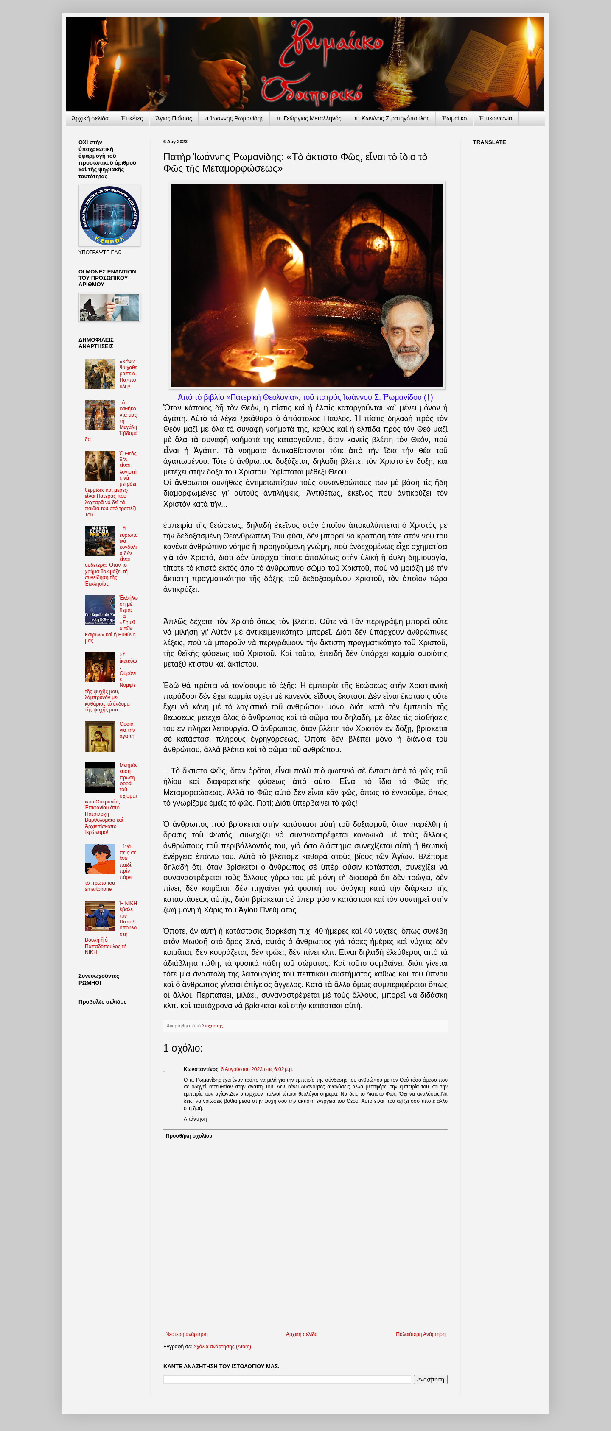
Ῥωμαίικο (454, 118)
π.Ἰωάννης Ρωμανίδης (234, 118)
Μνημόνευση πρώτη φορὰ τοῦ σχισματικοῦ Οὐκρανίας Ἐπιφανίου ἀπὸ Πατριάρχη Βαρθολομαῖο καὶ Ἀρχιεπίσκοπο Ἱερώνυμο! (111, 798)
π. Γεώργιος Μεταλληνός (308, 118)
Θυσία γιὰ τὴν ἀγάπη (127, 730)
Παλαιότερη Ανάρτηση (421, 1334)
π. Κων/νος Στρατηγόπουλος (392, 118)
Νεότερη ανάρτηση (186, 1334)
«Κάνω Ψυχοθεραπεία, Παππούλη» (128, 374)
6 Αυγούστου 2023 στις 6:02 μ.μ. (257, 1069)
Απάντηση (195, 1119)
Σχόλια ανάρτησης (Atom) (222, 1347)
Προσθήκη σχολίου (189, 1136)
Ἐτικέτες (132, 118)
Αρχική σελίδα (302, 1334)
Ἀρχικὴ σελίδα (90, 118)
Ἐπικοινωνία (495, 118)
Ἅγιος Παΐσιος (174, 118)
